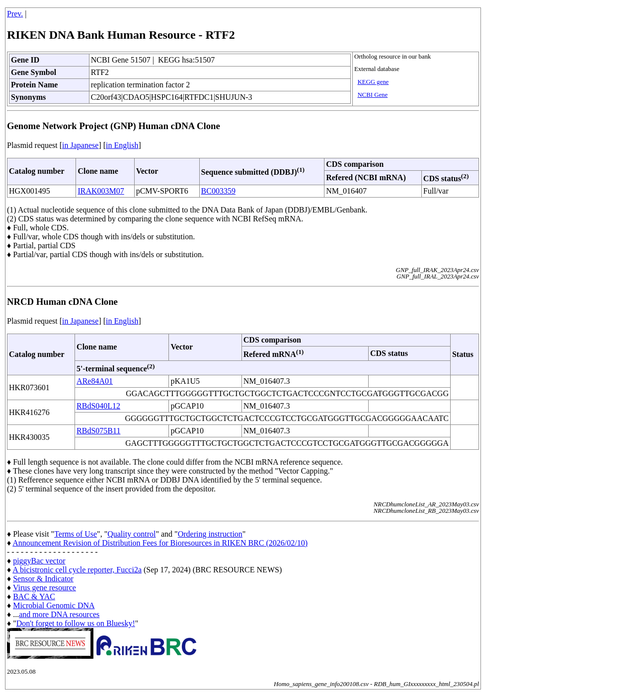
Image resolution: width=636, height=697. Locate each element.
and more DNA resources (59, 614)
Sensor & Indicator (43, 578)
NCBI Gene (372, 94)
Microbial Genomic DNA (53, 605)
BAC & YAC (34, 596)
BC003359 (218, 191)
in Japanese (80, 145)
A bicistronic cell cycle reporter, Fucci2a (77, 569)
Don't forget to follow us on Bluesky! (75, 623)
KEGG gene (373, 81)
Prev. (15, 13)
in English (122, 145)
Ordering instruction (210, 534)
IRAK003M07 (101, 191)
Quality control (131, 534)
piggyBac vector (39, 561)
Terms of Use (75, 534)
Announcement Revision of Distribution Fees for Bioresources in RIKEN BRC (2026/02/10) (160, 543)
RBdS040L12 (98, 406)
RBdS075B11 (98, 430)
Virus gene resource (44, 587)
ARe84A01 (95, 381)
